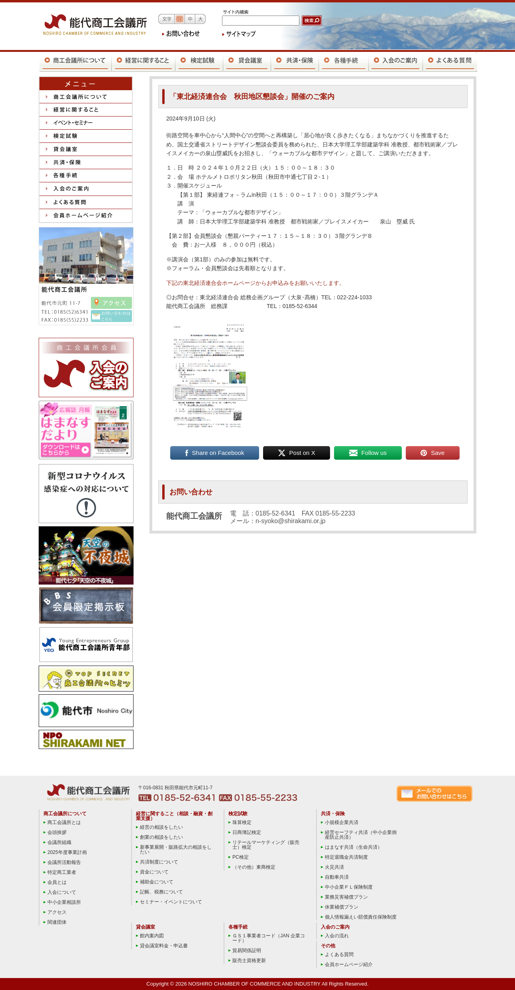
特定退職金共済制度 (346, 857)
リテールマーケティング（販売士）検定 (265, 845)
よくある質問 (339, 954)
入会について (61, 892)
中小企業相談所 (64, 902)
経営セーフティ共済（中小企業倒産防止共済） (361, 835)
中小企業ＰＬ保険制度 (349, 887)
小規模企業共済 (341, 822)
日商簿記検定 (246, 832)
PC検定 (240, 857)
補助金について (156, 882)
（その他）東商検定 (253, 867)
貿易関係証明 (246, 950)
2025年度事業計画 (67, 852)
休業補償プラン (341, 907)
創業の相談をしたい (161, 837)
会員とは (57, 882)
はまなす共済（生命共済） (353, 847)
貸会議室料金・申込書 (164, 946)
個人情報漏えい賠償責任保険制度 (361, 917)
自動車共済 (337, 877)
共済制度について (159, 862)
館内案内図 (152, 936)
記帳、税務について (161, 892)
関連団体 (57, 922)
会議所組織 (59, 842)
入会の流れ (337, 936)
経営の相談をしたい (161, 827)
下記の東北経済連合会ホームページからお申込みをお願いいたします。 (255, 283)
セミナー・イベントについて (171, 902)
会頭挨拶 (57, 832)
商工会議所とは (64, 822)
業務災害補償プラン (346, 897)
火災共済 (334, 867)
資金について (154, 872)
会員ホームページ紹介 (349, 964)
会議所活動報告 (64, 862)
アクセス (57, 912)
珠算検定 (242, 822)
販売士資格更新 (249, 960)
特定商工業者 (61, 872)
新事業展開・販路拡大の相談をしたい (176, 849)
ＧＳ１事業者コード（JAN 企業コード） (268, 938)
